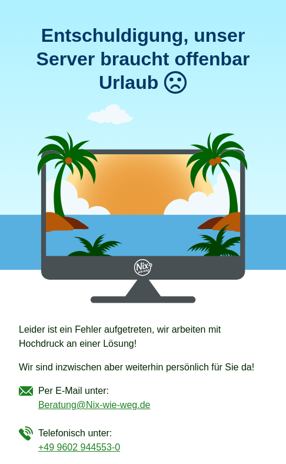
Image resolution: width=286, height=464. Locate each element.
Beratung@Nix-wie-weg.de (94, 405)
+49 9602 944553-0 (79, 447)
